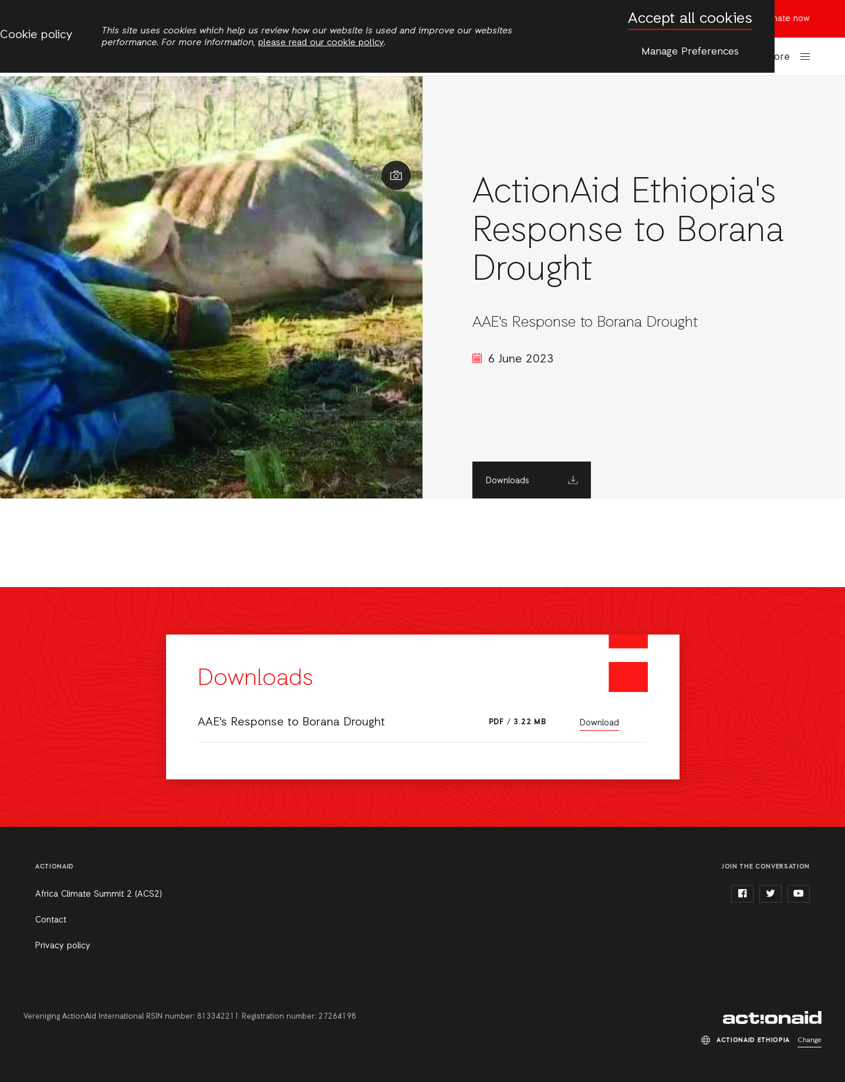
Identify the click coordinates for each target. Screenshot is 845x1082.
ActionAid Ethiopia (772, 1017)
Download (599, 723)
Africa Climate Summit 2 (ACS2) (98, 894)
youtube (798, 894)
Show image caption (396, 175)
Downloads (507, 481)
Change (809, 1040)
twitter (770, 894)
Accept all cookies (690, 19)
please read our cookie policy (321, 42)
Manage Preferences (690, 52)
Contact (50, 920)
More (778, 57)
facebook (742, 894)
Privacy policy (62, 946)
